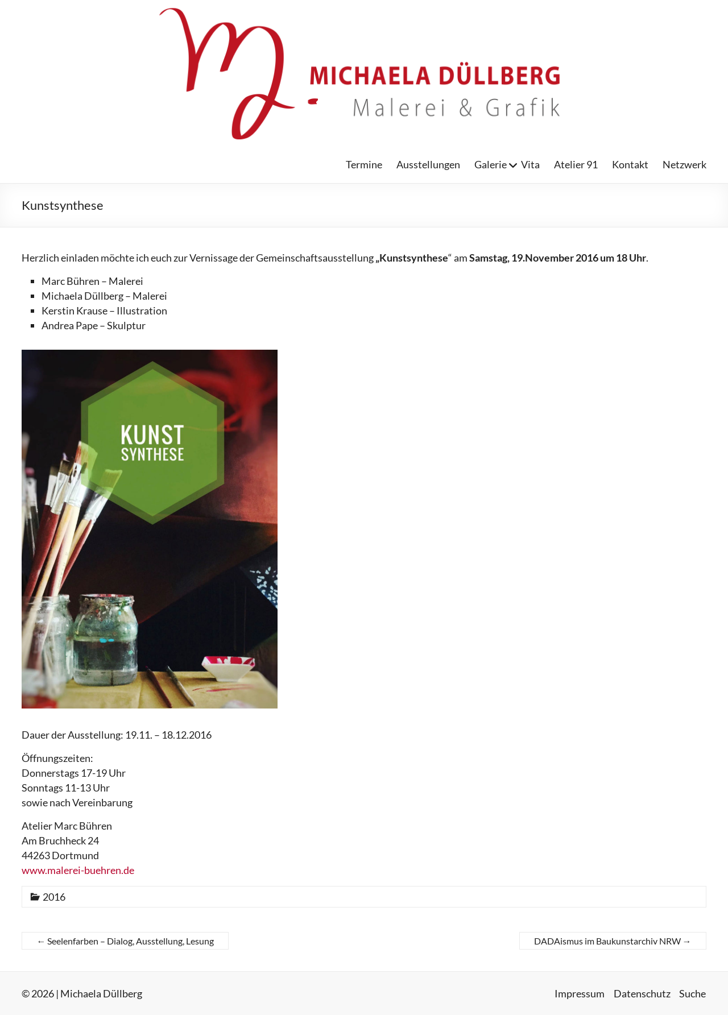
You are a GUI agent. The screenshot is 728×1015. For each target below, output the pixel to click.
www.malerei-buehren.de (78, 870)
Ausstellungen (428, 164)
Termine (364, 164)
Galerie (490, 164)
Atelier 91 (576, 164)
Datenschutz (642, 992)
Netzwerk (684, 164)
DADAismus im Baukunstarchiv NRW (613, 940)
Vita (530, 164)
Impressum (580, 992)
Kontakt (630, 164)
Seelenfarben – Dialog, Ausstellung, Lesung (125, 940)
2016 (54, 896)
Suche (693, 992)
